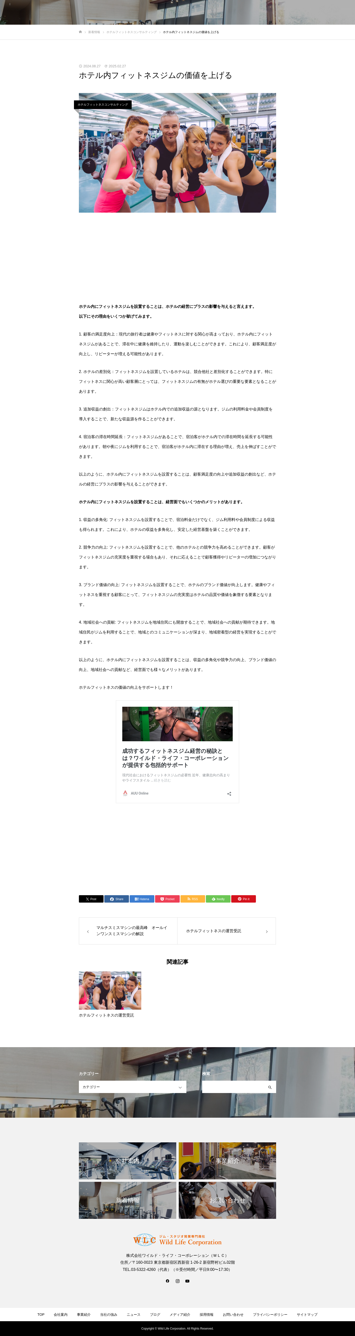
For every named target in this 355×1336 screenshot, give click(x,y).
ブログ (155, 1315)
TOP (195, 13)
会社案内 (215, 13)
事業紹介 (264, 13)
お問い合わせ (335, 13)
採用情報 (309, 13)
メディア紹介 (180, 1315)
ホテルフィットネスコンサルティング (103, 104)
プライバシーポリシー (270, 1315)
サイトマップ (307, 1315)
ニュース (134, 1315)
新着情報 (286, 13)
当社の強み (239, 13)
